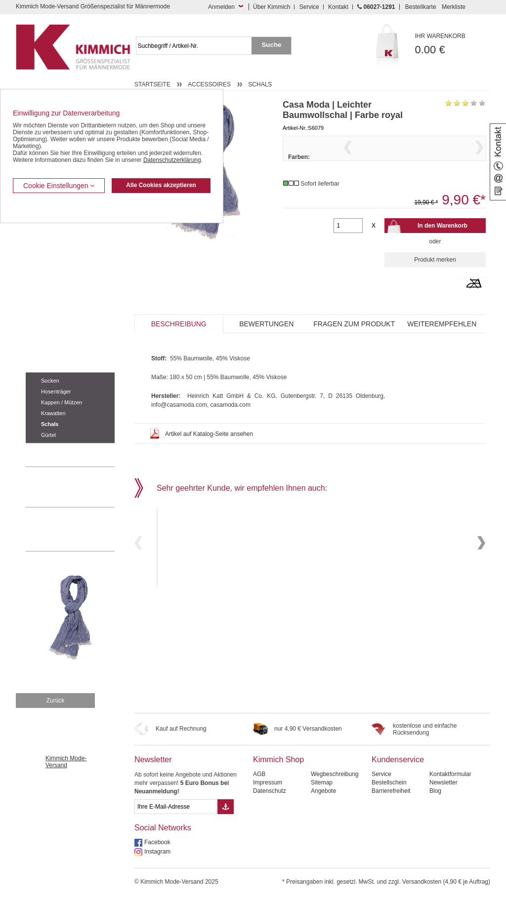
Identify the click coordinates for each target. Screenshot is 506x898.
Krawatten (53, 413)
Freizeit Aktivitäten (50, 304)
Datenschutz (269, 790)
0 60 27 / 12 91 (80, 487)
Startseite (152, 84)
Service (309, 6)
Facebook (157, 842)
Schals (49, 424)
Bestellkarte (420, 6)
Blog (435, 790)
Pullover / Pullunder (51, 350)
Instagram (157, 851)
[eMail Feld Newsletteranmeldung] (175, 806)
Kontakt (338, 6)
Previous (348, 159)
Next (479, 159)
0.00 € (453, 44)
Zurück (55, 700)
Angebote (323, 790)
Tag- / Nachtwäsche (52, 319)
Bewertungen (266, 343)
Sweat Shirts (42, 334)
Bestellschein (389, 782)
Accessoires (43, 364)
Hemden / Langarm (51, 259)
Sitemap (322, 782)
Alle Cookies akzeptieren (161, 185)
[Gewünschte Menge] (348, 244)
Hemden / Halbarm (51, 275)
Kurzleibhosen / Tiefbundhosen (66, 229)
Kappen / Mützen (61, 402)
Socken (50, 381)
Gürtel (48, 435)
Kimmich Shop (278, 759)
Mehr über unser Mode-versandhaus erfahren (80, 529)
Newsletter (153, 759)
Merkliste (453, 6)
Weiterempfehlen (441, 343)
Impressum (267, 782)
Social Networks (162, 827)
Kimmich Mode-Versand (65, 762)
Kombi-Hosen (44, 244)
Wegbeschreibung (335, 774)
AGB (259, 774)
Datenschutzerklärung (172, 159)
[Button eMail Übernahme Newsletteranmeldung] (225, 806)
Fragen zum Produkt (354, 343)
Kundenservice (398, 759)
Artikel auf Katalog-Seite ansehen (209, 453)
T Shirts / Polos (46, 289)
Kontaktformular (450, 774)
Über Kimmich (271, 6)
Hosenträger (56, 391)
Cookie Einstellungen (58, 186)
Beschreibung (179, 343)
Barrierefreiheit (391, 790)
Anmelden (221, 6)
